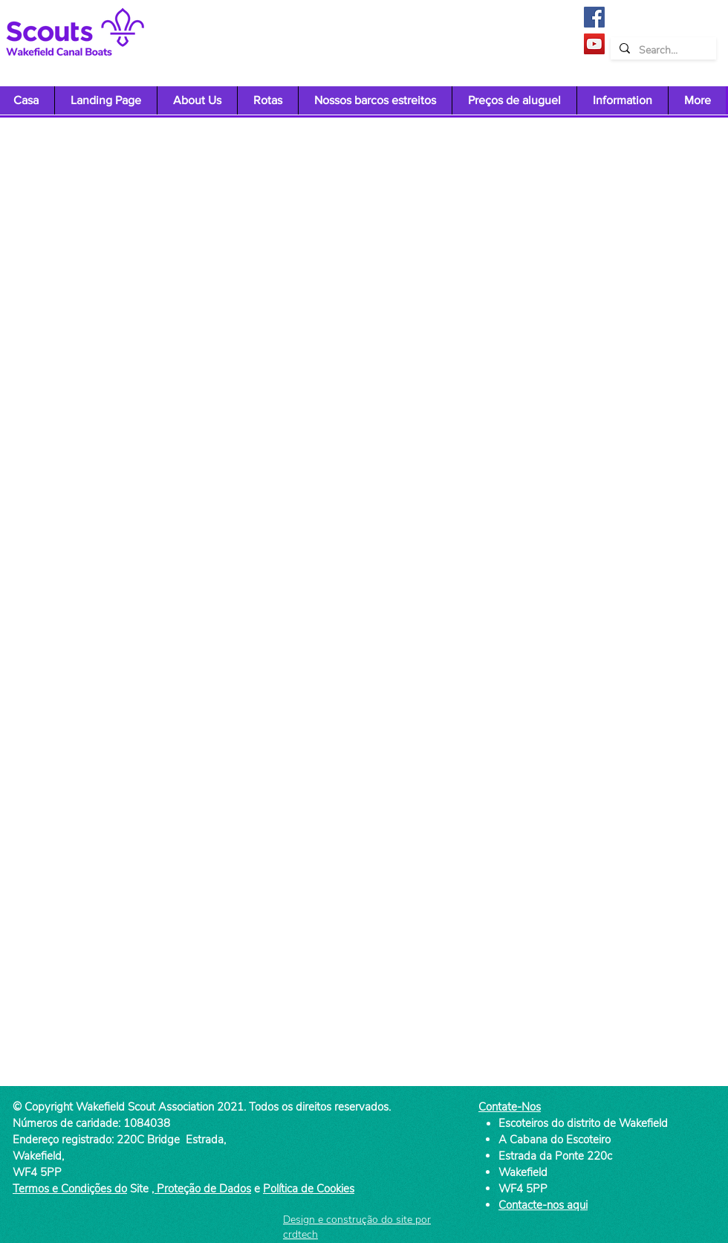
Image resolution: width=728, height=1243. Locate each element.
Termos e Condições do (70, 1188)
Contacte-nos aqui (543, 1205)
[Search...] (662, 50)
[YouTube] (594, 43)
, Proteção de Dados (201, 1188)
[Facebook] (594, 17)
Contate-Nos (509, 1106)
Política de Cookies (308, 1188)
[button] (197, 100)
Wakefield (522, 1172)
